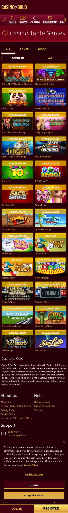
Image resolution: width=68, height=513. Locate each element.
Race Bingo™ (8, 205)
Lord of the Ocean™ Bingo (14, 156)
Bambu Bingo (8, 108)
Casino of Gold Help (44, 406)
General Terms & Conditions (16, 406)
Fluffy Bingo (7, 253)
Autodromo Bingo (43, 156)
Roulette (49, 19)
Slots (23, 19)
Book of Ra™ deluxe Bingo (14, 132)
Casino (35, 19)
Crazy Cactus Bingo (43, 326)
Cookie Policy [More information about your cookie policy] (31, 474)
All (8, 49)
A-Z (50, 58)
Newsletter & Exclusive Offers (16, 418)
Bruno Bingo (41, 205)
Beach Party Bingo (43, 229)
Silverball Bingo (42, 302)
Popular (17, 58)
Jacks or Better (8, 277)
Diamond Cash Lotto (44, 84)
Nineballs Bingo (42, 277)
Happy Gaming (42, 402)
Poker (24, 49)
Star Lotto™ (40, 350)
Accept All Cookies (34, 504)
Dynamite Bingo (9, 229)
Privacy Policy (8, 410)
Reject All (34, 494)
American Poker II (43, 108)
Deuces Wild (40, 253)
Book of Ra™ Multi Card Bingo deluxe (17, 84)
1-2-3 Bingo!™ (41, 181)
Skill (13, 19)
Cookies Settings (34, 483)
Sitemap (38, 410)
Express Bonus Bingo (11, 326)
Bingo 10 (6, 181)
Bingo (42, 49)
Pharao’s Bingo (8, 302)
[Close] (64, 451)
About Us (6, 402)
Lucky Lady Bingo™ (44, 132)
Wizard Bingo (8, 350)
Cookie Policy (8, 414)
